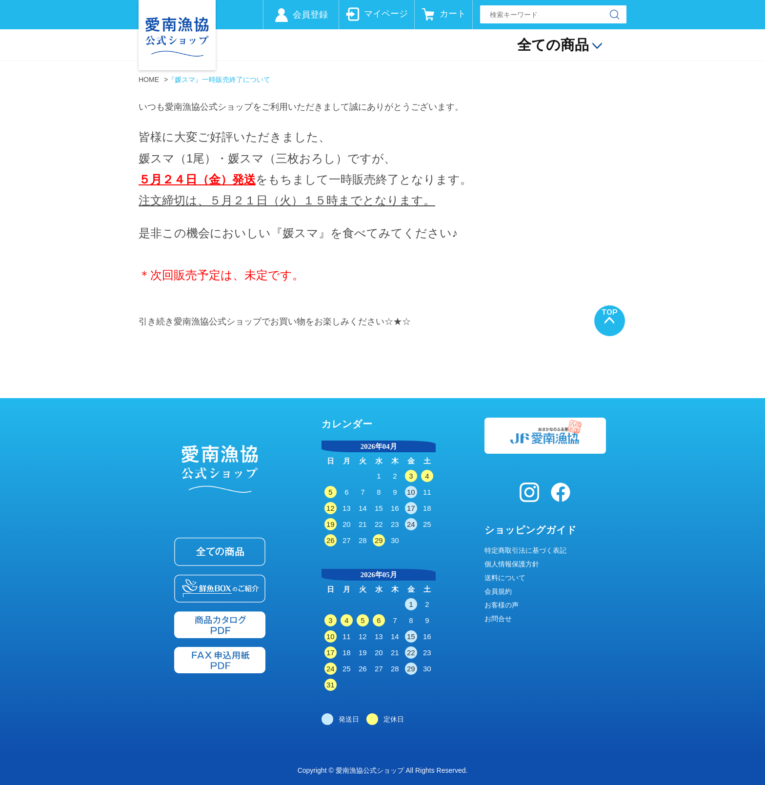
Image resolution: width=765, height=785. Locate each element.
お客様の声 (501, 605)
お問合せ (498, 619)
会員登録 (310, 15)
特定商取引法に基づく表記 (525, 550)
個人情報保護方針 (511, 564)
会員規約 (498, 591)
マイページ (386, 14)
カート (453, 14)
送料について (504, 578)
